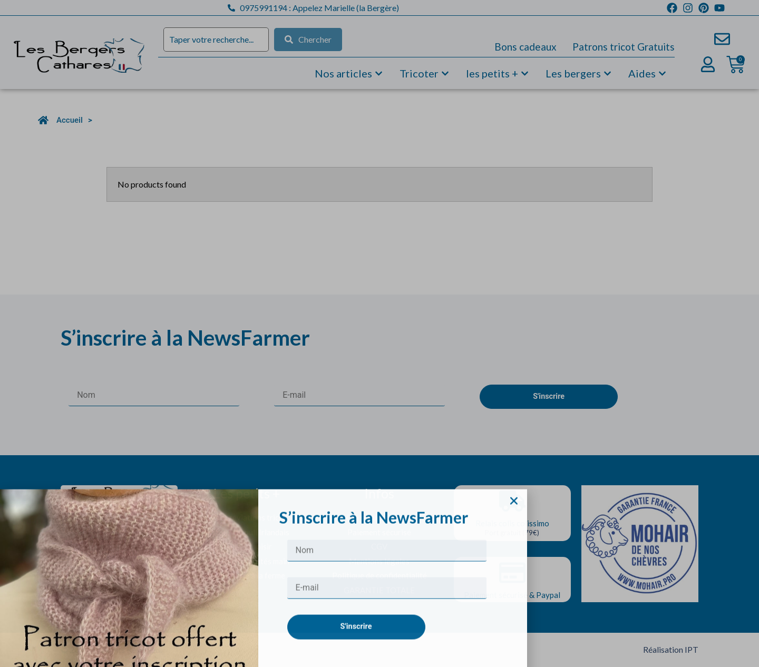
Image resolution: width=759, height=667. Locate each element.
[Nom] (386, 604)
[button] (514, 553)
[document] (379, 333)
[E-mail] (386, 641)
